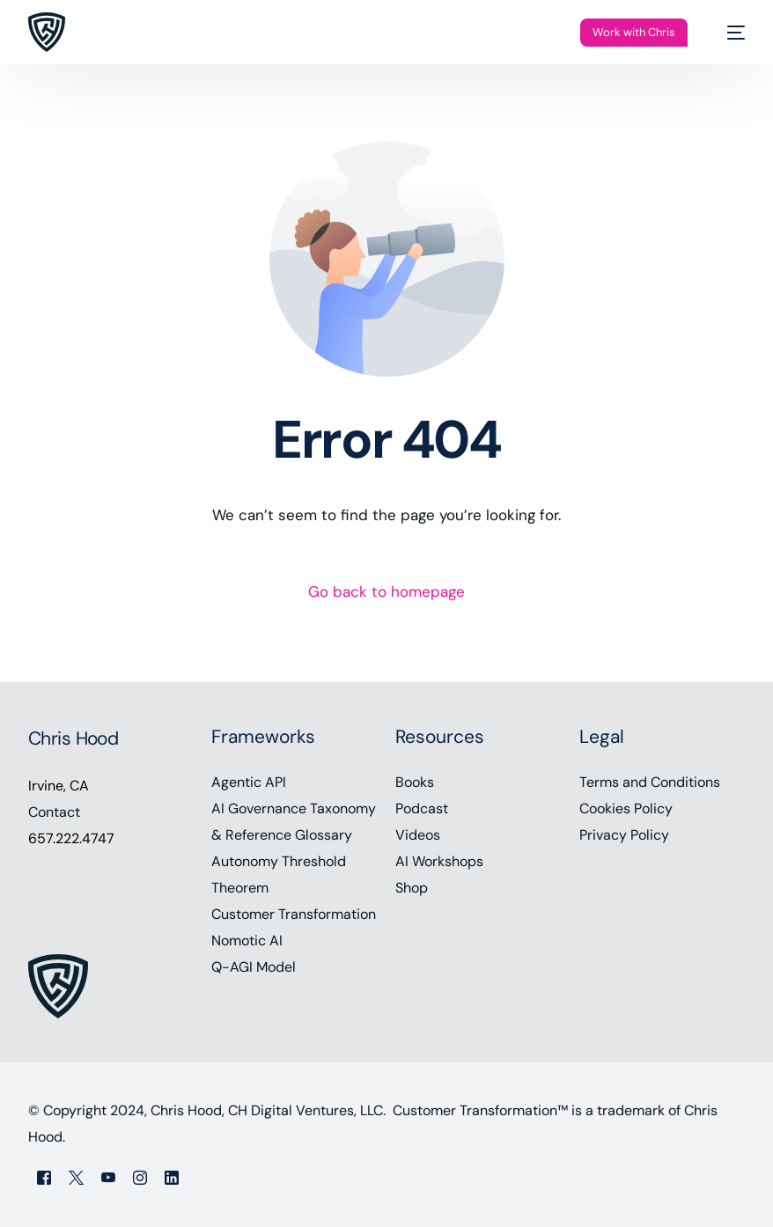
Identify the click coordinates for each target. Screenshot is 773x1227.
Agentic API (248, 782)
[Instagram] (140, 1177)
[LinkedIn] (172, 1177)
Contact (54, 812)
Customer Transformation (293, 914)
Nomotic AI (247, 940)
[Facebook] (44, 1177)
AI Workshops (439, 861)
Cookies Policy (626, 808)
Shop (411, 887)
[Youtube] (108, 1177)
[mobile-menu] (727, 32)
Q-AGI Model (253, 967)
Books (414, 782)
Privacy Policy (624, 835)
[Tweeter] (76, 1177)
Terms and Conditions (649, 782)
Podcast (421, 808)
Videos (417, 835)
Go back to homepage (386, 591)
